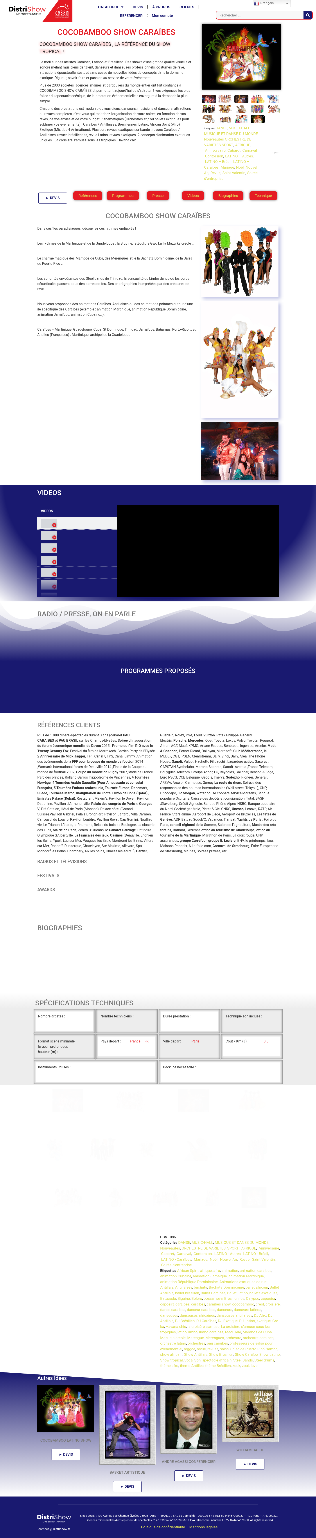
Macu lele (233, 1332)
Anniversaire (215, 150)
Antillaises (183, 1287)
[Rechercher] (307, 15)
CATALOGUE (111, 7)
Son (197, 1360)
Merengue (195, 1337)
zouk (236, 1365)
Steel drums (264, 1360)
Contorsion (213, 156)
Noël (239, 167)
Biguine (184, 1298)
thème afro (169, 1365)
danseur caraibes (201, 1309)
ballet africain (257, 1287)
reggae (189, 1349)
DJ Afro (260, 1315)
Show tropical (171, 1360)
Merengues (214, 1337)
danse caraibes (172, 1309)
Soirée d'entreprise (176, 1265)
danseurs (224, 1309)
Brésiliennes (234, 1298)
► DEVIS (53, 198)
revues (212, 1349)
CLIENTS (187, 7)
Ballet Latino (237, 1293)
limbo (193, 1332)
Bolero (196, 1298)
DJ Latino (247, 1321)
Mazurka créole (173, 1337)
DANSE (222, 128)
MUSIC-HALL (239, 128)
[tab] (77, 523)
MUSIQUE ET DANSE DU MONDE (231, 134)
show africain (171, 1354)
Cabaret (233, 150)
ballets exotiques (263, 1293)
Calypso (252, 1298)
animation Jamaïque (210, 1276)
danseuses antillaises (234, 1315)
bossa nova (213, 1298)
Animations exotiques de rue (243, 1281)
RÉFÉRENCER (131, 15)
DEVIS (138, 7)
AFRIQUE (242, 145)
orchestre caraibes (258, 1337)
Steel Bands (243, 1360)
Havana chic (176, 1326)
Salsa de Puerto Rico (247, 1349)
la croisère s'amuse (203, 1326)
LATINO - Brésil (255, 1253)
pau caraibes (217, 1343)
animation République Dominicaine (189, 1281)
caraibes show (219, 1304)
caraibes (198, 1304)
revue (201, 1349)
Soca (188, 1360)
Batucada (168, 1298)
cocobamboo (243, 1304)
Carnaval (249, 150)
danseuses (169, 1315)
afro (216, 1270)
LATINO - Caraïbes (175, 1259)
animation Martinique (246, 1276)
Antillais (167, 1287)
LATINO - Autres (227, 1253)
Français (264, 3)
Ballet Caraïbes (213, 1293)
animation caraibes (255, 1270)
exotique (264, 1321)
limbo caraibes (211, 1332)
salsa (224, 1349)
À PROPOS (161, 7)
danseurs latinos (247, 1309)
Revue (215, 173)
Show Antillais (196, 1354)
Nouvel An (228, 1259)
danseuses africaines (197, 1315)
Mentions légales (203, 1527)
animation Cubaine (175, 1276)
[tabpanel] (198, 551)
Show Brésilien (221, 1354)
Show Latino (269, 1354)
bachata (200, 1287)
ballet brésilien (187, 1293)
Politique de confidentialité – (165, 1527)
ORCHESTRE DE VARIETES (203, 1248)
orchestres (196, 1343)
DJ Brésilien (185, 1321)
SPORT (227, 145)
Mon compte (162, 15)
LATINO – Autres (238, 156)
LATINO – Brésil (217, 161)
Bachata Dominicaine (226, 1287)
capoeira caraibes (175, 1304)
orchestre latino (173, 1343)
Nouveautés (214, 139)
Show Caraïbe (246, 1354)
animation (230, 1270)
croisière (273, 1304)
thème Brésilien (218, 1365)
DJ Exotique (228, 1321)
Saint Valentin (233, 173)
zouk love (249, 1365)
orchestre (233, 1337)
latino (182, 1332)
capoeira (268, 1298)
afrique (206, 1270)
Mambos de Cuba (257, 1332)
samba (272, 1349)
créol (260, 1304)
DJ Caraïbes (206, 1321)
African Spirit (188, 1270)
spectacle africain (217, 1360)
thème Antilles (192, 1365)
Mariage (227, 167)
